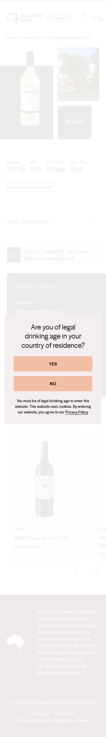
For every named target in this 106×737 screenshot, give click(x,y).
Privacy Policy (76, 412)
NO (53, 383)
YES (53, 364)
